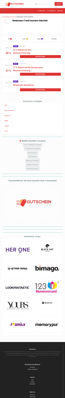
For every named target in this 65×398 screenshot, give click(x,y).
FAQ (32, 380)
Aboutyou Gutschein (32, 161)
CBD (6, 105)
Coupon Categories (32, 369)
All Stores (32, 367)
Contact (32, 382)
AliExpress (8, 115)
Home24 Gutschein (32, 169)
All (10, 39)
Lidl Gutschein (32, 157)
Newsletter (32, 384)
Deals (40, 39)
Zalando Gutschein (32, 165)
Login (60, 11)
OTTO (6, 131)
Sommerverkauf (9, 110)
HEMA (6, 121)
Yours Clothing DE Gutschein (32, 145)
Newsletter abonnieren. (23, 85)
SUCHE (58, 4)
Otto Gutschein (32, 153)
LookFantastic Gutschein (32, 149)
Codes (25, 39)
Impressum (32, 396)
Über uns (32, 394)
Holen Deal (40, 56)
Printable (55, 39)
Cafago (7, 126)
